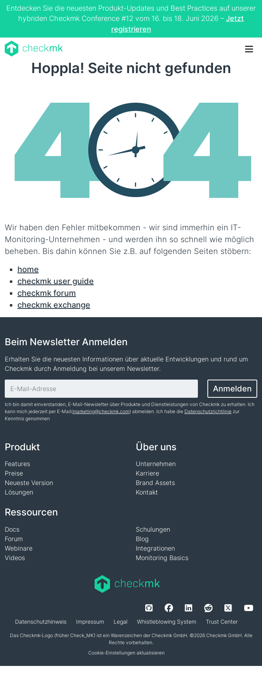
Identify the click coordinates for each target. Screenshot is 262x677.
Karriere (147, 473)
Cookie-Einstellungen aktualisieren (126, 653)
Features (17, 464)
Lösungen (19, 492)
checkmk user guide (55, 281)
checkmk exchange (53, 305)
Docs (12, 529)
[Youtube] (248, 608)
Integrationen (155, 548)
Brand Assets (155, 483)
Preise (14, 473)
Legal (120, 621)
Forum (14, 539)
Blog (142, 539)
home (28, 269)
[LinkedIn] (188, 608)
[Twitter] (228, 608)
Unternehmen (156, 464)
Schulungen (153, 529)
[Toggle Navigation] (248, 49)
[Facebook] (169, 608)
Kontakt (147, 492)
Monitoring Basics (162, 558)
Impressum (90, 621)
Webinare (18, 548)
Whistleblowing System (166, 621)
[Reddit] (208, 608)
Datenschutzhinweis (40, 621)
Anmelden (232, 388)
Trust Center (222, 621)
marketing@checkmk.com (101, 411)
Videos (15, 558)
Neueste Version (29, 483)
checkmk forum (46, 293)
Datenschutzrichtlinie (208, 411)
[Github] (149, 608)
